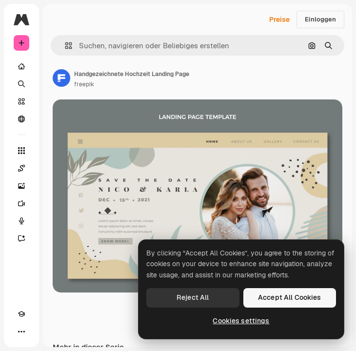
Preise (279, 19)
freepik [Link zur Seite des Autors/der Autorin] (84, 84)
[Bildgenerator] (21, 186)
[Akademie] (21, 314)
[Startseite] (21, 66)
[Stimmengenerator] (21, 221)
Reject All (193, 297)
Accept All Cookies (289, 297)
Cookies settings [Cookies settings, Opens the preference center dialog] (241, 320)
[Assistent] (21, 238)
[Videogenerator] (21, 203)
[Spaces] (21, 168)
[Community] (21, 119)
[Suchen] (21, 84)
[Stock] (21, 101)
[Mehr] (21, 331)
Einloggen (320, 19)
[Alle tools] (21, 150)
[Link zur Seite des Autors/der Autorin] (61, 78)
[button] (64, 45)
